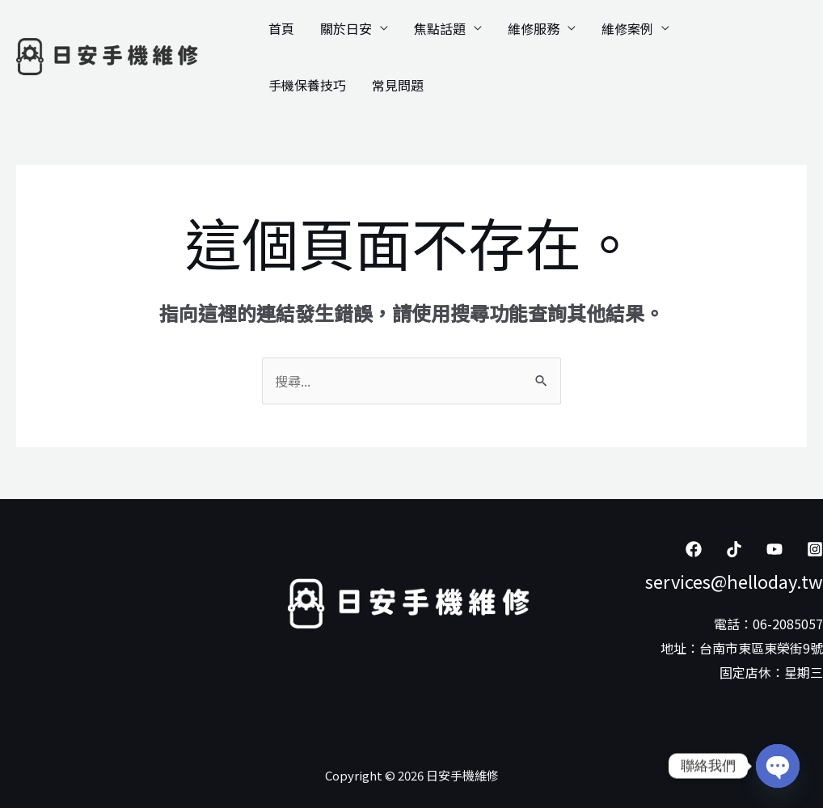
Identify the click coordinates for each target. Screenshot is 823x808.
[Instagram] (815, 549)
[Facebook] (694, 549)
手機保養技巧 (307, 85)
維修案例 (627, 28)
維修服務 (533, 28)
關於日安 (346, 28)
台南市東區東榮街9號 (761, 648)
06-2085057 (788, 623)
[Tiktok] (734, 549)
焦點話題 (440, 28)
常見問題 (398, 85)
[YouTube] (774, 549)
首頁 (281, 28)
